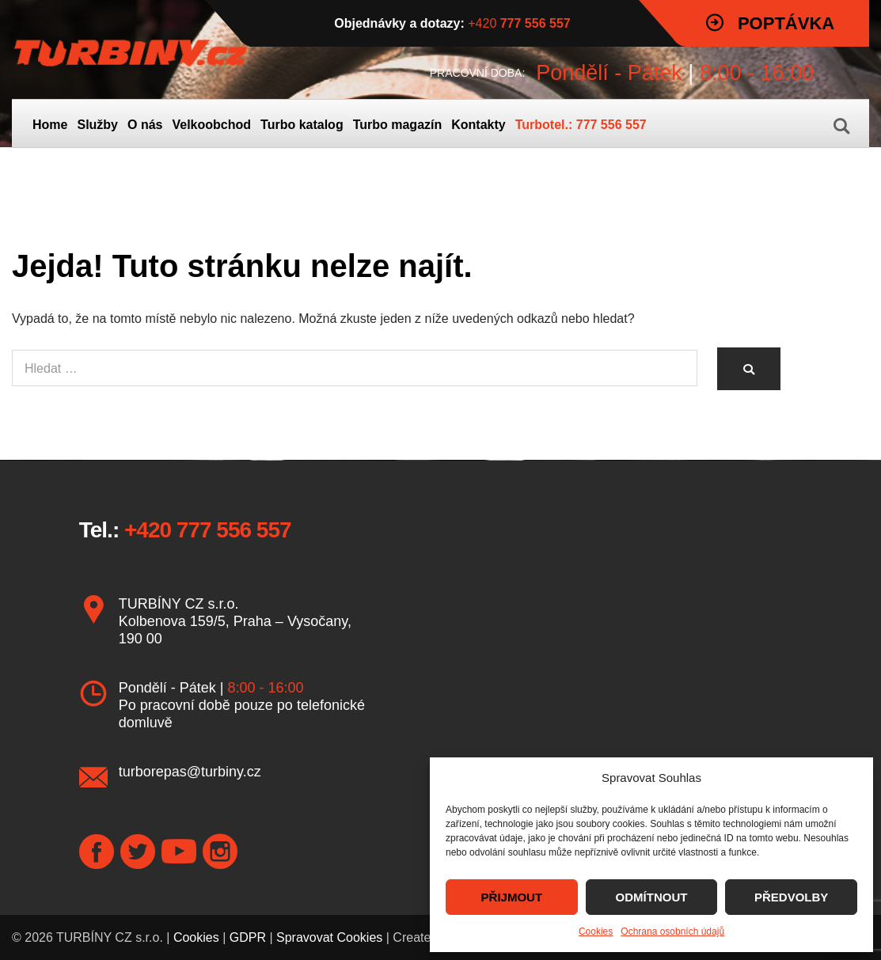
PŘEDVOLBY (791, 897)
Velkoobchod (211, 124)
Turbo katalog (302, 124)
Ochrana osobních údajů (672, 931)
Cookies (596, 931)
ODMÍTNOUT (652, 897)
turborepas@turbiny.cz (190, 772)
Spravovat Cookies (329, 937)
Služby (97, 124)
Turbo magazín (397, 124)
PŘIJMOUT (512, 897)
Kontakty (478, 124)
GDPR (248, 937)
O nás (144, 124)
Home (49, 124)
